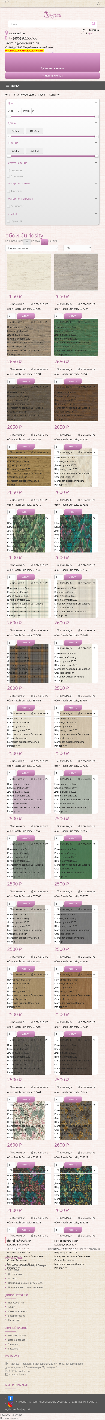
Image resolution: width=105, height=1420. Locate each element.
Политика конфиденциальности (25, 1282)
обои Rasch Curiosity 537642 (24, 831)
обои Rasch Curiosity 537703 (24, 1026)
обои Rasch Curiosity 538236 (24, 1222)
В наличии (16, 176)
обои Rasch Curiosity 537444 (71, 635)
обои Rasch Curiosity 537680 (24, 961)
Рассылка (13, 1348)
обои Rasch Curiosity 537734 (71, 1026)
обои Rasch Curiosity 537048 (71, 374)
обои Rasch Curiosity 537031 (24, 374)
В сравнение (39, 304)
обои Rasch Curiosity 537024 (71, 308)
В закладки (17, 304)
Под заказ (16, 170)
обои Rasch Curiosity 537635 (71, 765)
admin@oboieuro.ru (19, 1374)
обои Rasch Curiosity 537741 (24, 1092)
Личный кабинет (17, 1335)
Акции (11, 1306)
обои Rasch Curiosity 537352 (71, 570)
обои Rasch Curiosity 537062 (71, 439)
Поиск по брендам (23, 94)
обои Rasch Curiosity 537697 (71, 961)
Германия (16, 221)
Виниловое (17, 206)
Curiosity (54, 94)
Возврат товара (16, 1315)
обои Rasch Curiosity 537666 (24, 896)
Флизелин (16, 191)
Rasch (41, 94)
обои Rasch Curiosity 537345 (24, 570)
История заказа (16, 1339)
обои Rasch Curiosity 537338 (71, 504)
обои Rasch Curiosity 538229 (71, 1157)
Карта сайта (14, 1320)
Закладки (13, 1344)
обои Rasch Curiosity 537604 (71, 700)
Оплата (12, 1278)
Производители (16, 1302)
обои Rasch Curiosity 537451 (24, 700)
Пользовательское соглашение (25, 1287)
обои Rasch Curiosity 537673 (71, 896)
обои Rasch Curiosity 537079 (24, 504)
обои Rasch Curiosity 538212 (24, 1157)
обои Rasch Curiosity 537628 (24, 765)
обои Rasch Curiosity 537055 (24, 439)
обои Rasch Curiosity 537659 (71, 831)
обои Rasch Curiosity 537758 (71, 1092)
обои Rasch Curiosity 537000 (24, 308)
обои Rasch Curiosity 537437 (24, 635)
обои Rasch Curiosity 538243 (71, 1222)
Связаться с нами (17, 1311)
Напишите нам (52, 75)
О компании (15, 1274)
